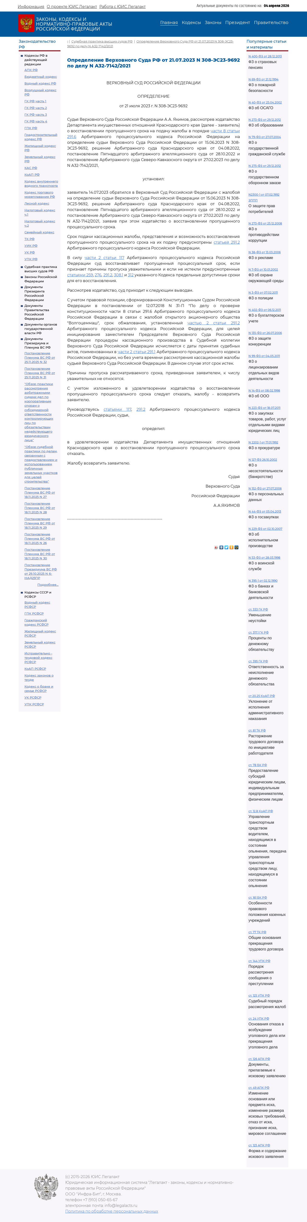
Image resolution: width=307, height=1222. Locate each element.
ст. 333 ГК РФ (258, 609)
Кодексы (191, 22)
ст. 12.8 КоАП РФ (260, 811)
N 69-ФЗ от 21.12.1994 (263, 79)
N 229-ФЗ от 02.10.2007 (265, 529)
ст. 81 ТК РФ (257, 730)
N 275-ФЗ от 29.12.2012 (264, 166)
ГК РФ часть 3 (35, 114)
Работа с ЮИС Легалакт (122, 6)
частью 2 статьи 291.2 (214, 323)
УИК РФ (30, 246)
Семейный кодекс (39, 232)
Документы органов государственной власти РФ (40, 328)
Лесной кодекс (36, 203)
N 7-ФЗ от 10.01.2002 (263, 269)
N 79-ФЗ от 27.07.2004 (264, 137)
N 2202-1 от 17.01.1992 (263, 442)
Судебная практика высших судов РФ (102, 41)
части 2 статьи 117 (104, 257)
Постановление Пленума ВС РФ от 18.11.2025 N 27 (39, 492)
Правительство (271, 22)
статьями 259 (80, 275)
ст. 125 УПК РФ (259, 995)
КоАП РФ (32, 174)
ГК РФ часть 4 (35, 121)
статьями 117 (117, 409)
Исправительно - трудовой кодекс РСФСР (38, 657)
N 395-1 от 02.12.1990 (262, 580)
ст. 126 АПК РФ (259, 1059)
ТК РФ (29, 239)
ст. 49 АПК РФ (258, 1087)
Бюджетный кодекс (40, 77)
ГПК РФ (30, 128)
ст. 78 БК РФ (257, 765)
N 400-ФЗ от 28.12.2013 (265, 56)
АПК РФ (31, 70)
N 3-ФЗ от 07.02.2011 (263, 292)
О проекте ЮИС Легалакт (72, 6)
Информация (31, 6)
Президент (237, 22)
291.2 (107, 275)
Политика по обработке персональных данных (111, 1211)
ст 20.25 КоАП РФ (261, 696)
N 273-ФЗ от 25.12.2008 (265, 223)
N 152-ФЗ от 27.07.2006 (265, 488)
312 (131, 275)
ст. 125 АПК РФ (259, 1145)
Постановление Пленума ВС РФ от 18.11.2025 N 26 (39, 538)
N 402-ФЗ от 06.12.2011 (264, 310)
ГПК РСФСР (34, 613)
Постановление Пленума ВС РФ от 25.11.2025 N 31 (39, 373)
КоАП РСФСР (35, 669)
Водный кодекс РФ (40, 83)
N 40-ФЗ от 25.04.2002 (265, 102)
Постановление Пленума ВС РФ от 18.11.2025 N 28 (39, 508)
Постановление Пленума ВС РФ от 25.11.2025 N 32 (39, 357)
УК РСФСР (32, 697)
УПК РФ (30, 259)
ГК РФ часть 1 (35, 101)
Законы (213, 22)
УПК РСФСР (34, 704)
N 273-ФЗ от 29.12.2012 (264, 119)
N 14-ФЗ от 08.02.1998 (264, 390)
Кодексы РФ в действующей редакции (35, 60)
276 (98, 275)
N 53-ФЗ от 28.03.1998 (264, 557)
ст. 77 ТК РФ (257, 932)
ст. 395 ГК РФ (258, 661)
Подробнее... (48, 585)
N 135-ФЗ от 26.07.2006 (265, 333)
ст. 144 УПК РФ (259, 961)
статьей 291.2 (227, 242)
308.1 (118, 275)
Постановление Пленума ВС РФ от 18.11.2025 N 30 (39, 554)
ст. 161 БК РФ (257, 897)
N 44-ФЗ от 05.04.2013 (264, 511)
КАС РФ (30, 168)
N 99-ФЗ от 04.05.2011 (264, 356)
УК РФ (29, 252)
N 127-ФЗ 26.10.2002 (262, 459)
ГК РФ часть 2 (35, 108)
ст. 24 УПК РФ (258, 1018)
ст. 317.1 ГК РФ (258, 632)
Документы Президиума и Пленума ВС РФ (37, 343)
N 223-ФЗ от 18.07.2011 (264, 408)
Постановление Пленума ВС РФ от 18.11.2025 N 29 (39, 523)
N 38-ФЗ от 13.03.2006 (264, 252)
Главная (169, 22)
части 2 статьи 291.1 (137, 352)
